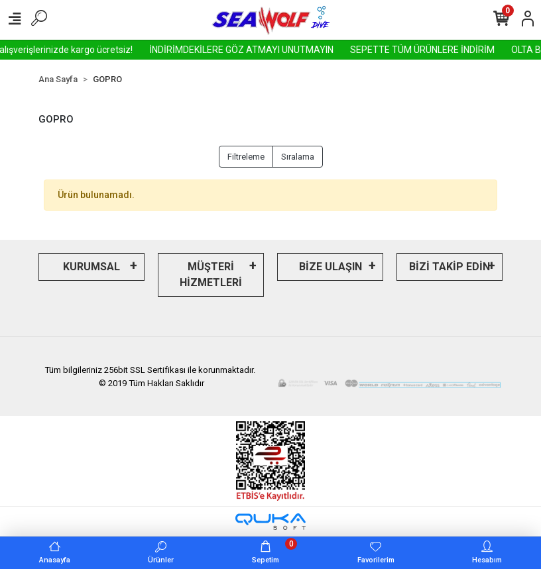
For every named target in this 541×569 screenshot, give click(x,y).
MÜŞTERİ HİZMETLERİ (211, 274)
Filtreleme (246, 157)
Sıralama (297, 157)
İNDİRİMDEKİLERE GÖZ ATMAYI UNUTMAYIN (255, 49)
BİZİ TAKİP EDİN (449, 266)
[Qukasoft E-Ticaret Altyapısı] (270, 521)
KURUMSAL (91, 266)
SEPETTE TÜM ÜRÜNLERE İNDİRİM (436, 49)
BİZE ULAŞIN (330, 266)
